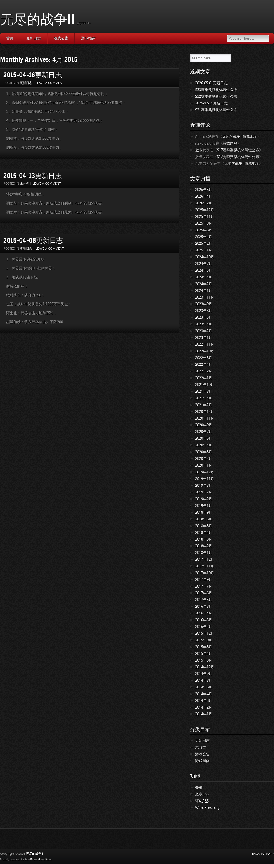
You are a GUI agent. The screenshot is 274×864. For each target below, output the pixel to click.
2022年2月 (203, 371)
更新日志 (33, 38)
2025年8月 (203, 230)
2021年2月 (203, 405)
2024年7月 (203, 264)
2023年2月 (203, 331)
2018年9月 (203, 512)
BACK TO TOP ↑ (263, 854)
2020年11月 (204, 418)
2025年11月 (204, 217)
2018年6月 (203, 519)
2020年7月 (203, 432)
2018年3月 (203, 539)
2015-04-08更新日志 (33, 240)
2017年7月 (203, 586)
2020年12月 (204, 411)
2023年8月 (203, 311)
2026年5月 (203, 190)
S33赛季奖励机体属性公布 (216, 90)
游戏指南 (88, 38)
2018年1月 (203, 553)
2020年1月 (203, 465)
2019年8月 (203, 485)
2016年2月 (203, 627)
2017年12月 (204, 559)
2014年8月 (203, 680)
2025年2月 (203, 243)
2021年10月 (204, 385)
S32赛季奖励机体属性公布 (216, 96)
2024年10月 (204, 257)
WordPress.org (207, 807)
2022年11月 (204, 344)
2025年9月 (203, 223)
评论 (202, 801)
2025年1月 (203, 250)
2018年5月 (203, 526)
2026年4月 (203, 196)
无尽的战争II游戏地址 (239, 136)
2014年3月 (203, 700)
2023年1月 (203, 338)
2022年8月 (203, 358)
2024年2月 (203, 284)
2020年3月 (203, 452)
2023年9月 (203, 304)
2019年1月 (203, 506)
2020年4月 (203, 445)
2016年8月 (203, 606)
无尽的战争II (37, 19)
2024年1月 (203, 290)
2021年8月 (203, 391)
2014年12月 (204, 667)
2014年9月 (203, 674)
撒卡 (198, 150)
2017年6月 (203, 593)
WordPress (31, 859)
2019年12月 (204, 472)
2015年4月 (203, 653)
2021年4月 (203, 398)
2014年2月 (203, 707)
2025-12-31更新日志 (211, 103)
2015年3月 (203, 660)
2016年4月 (203, 613)
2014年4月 (203, 694)
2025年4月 (203, 237)
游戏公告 (61, 38)
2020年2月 (203, 459)
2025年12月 (204, 210)
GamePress (44, 859)
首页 (9, 38)
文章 (202, 794)
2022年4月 (203, 364)
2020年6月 (203, 438)
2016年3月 (203, 620)
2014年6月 (203, 687)
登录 (198, 787)
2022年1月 (203, 378)
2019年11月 (204, 479)
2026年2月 (203, 203)
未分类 (24, 183)
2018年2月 (203, 546)
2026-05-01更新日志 (211, 83)
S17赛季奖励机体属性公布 (238, 150)
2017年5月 (203, 600)
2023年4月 (203, 324)
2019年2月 (203, 499)
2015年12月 (204, 633)
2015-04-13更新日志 (32, 175)
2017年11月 (204, 566)
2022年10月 (204, 351)
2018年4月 (203, 532)
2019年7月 (203, 492)
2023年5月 (203, 317)
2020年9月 (203, 425)
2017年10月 (204, 573)
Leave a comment (50, 83)
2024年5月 (203, 270)
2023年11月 (204, 297)
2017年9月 (203, 579)
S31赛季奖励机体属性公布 (216, 110)
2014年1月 (203, 714)
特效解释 (230, 143)
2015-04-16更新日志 (32, 74)
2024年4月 (203, 277)
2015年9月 (203, 640)
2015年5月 (203, 647)
